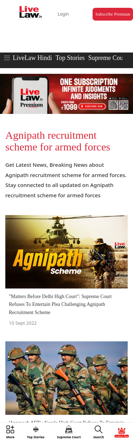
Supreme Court (107, 57)
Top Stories (69, 57)
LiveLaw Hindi (32, 57)
